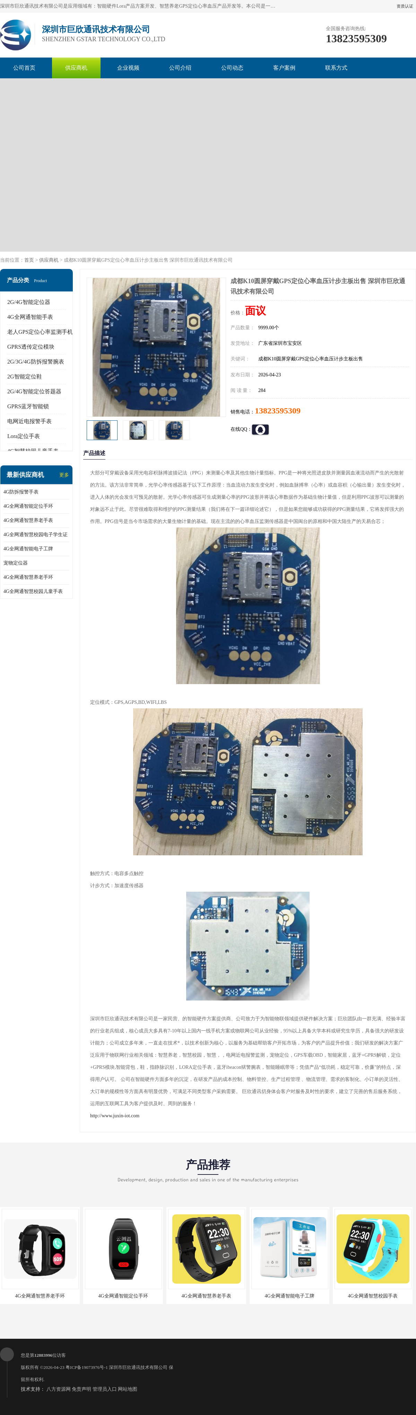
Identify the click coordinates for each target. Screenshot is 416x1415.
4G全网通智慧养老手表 (28, 520)
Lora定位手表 (23, 436)
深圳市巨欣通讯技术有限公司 (138, 1367)
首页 (29, 260)
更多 (64, 475)
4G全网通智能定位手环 (28, 506)
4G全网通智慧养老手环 (28, 577)
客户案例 (284, 68)
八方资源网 (58, 1389)
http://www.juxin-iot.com (114, 1115)
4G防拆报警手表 (20, 492)
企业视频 (128, 68)
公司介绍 (180, 68)
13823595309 (278, 410)
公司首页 (24, 68)
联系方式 (336, 68)
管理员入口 (105, 1389)
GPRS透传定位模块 (30, 347)
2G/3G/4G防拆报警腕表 (35, 362)
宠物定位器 (15, 563)
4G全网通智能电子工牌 (28, 548)
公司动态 (232, 68)
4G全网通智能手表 (30, 317)
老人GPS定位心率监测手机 (40, 332)
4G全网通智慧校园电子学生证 (35, 534)
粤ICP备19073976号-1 (87, 1367)
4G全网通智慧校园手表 (372, 1296)
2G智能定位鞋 (24, 376)
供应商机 (76, 68)
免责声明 (81, 1389)
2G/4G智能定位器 (28, 302)
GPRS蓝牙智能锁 (28, 406)
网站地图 (127, 1389)
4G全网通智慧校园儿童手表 (33, 591)
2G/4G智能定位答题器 (34, 391)
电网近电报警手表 (29, 421)
